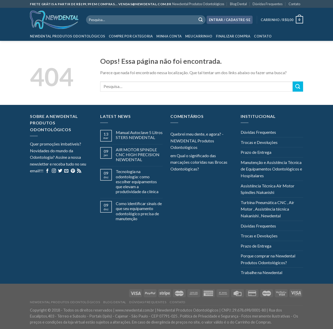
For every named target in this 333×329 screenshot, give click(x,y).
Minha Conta (169, 36)
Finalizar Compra (233, 36)
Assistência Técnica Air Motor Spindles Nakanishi (267, 189)
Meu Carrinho (198, 36)
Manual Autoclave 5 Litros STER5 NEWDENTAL (139, 135)
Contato (294, 4)
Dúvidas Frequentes (268, 4)
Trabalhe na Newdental (261, 272)
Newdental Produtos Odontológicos (198, 4)
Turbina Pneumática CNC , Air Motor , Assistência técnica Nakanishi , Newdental (267, 209)
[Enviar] (298, 86)
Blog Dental (238, 4)
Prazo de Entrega (256, 152)
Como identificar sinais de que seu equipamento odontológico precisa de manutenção (139, 211)
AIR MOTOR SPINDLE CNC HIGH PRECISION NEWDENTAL (137, 154)
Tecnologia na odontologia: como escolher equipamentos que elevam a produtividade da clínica (137, 181)
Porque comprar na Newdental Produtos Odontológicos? (268, 259)
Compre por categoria (131, 36)
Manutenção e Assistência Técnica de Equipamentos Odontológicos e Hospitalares (271, 169)
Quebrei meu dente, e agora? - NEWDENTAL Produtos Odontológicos (196, 140)
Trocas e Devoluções (259, 142)
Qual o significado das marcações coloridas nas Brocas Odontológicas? (198, 162)
